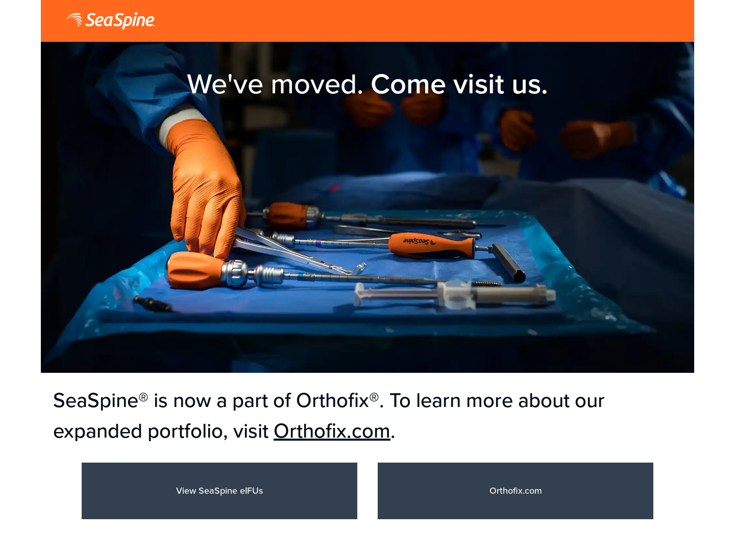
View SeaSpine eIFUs (219, 490)
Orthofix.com (332, 431)
